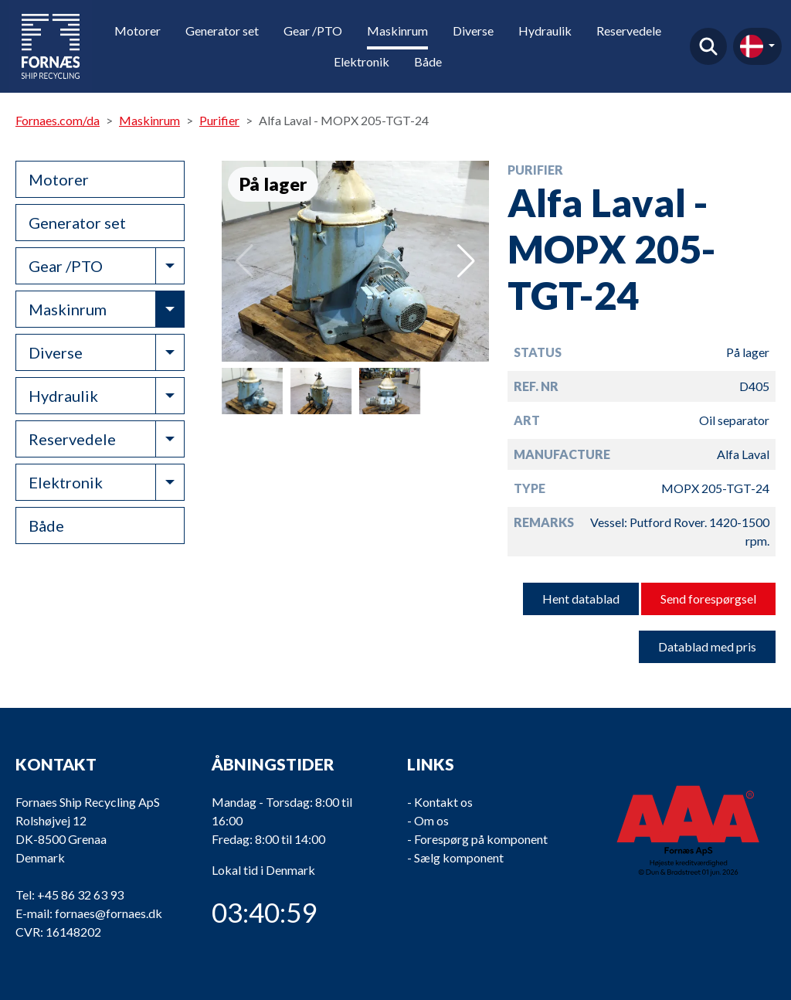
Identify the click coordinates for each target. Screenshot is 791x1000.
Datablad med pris (707, 646)
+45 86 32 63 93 (80, 894)
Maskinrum (397, 30)
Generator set (222, 30)
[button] (466, 261)
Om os (431, 820)
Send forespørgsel (708, 598)
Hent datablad (581, 598)
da (751, 46)
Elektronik (361, 61)
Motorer (137, 30)
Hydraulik (545, 30)
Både (428, 61)
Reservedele (628, 30)
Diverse (473, 30)
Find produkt (708, 46)
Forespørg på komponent (481, 839)
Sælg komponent (459, 857)
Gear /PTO (312, 30)
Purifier (219, 120)
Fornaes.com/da (57, 120)
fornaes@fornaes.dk (108, 913)
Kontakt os (443, 801)
